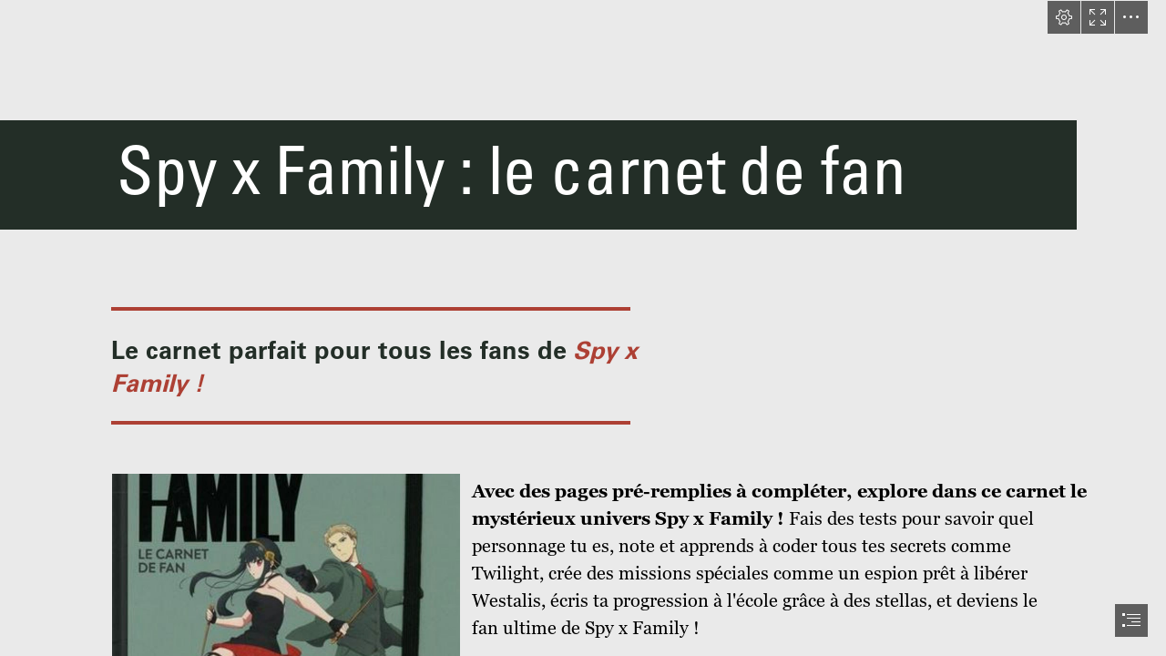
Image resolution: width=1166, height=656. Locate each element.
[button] (1064, 17)
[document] (583, 328)
